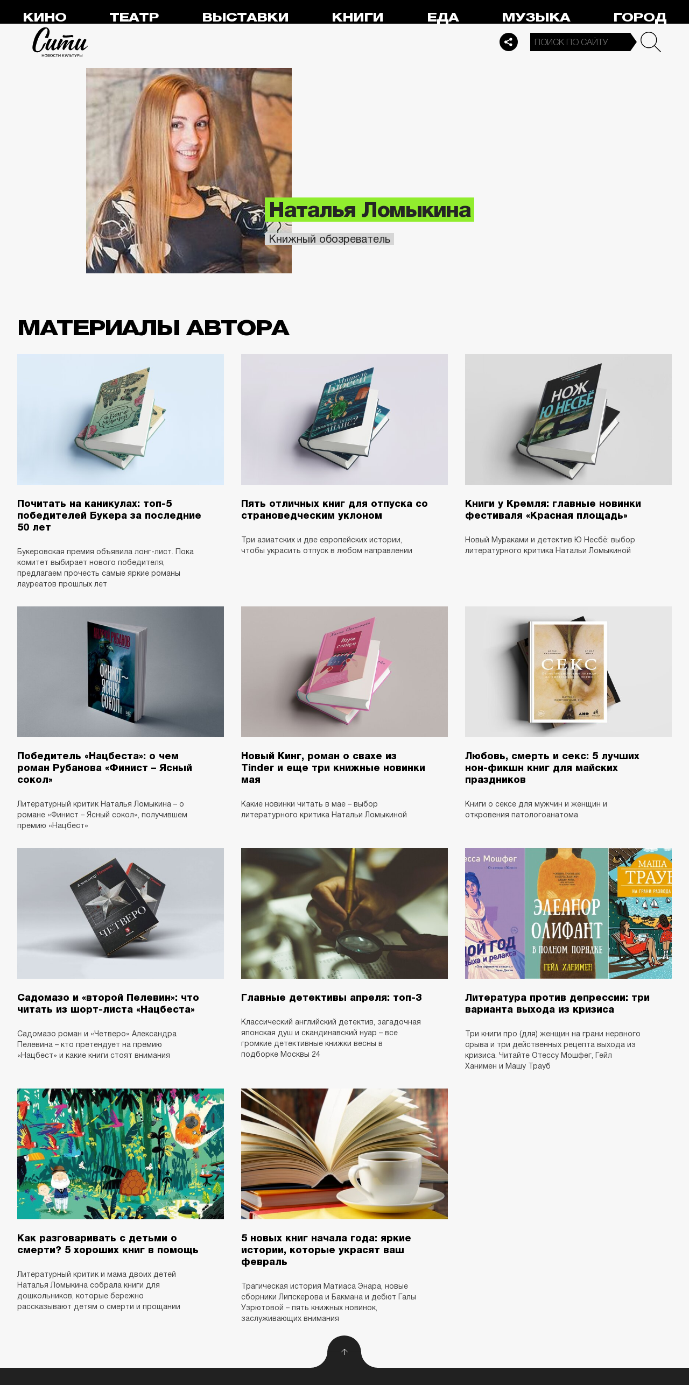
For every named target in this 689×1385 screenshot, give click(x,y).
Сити (60, 42)
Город (639, 17)
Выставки (245, 17)
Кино (44, 17)
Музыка (536, 17)
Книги (357, 17)
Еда (443, 17)
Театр (134, 17)
